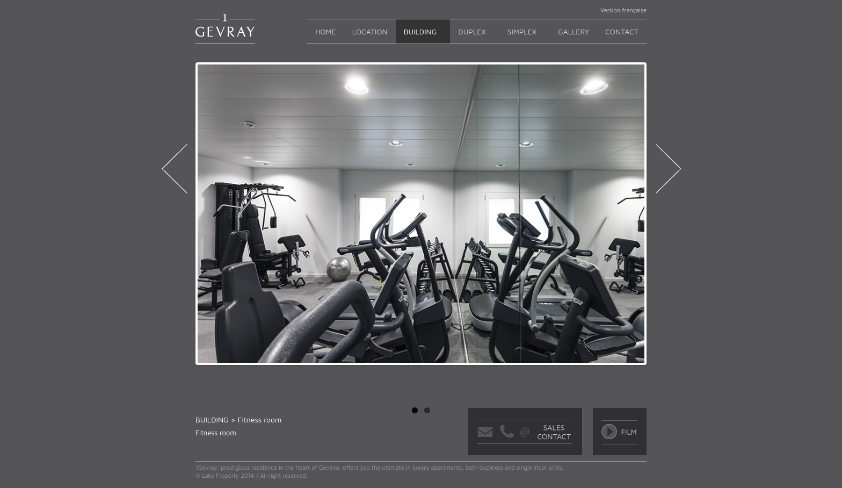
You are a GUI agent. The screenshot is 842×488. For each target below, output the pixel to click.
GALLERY (573, 31)
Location (370, 31)
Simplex (521, 31)
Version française (623, 9)
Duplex (471, 31)
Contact (621, 31)
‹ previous (174, 172)
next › (667, 172)
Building (420, 31)
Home (325, 31)
